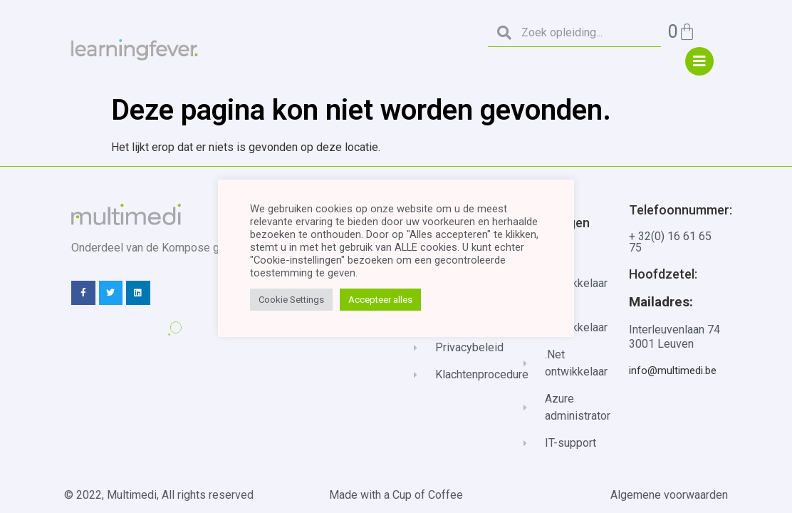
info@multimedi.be (673, 370)
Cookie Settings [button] (291, 299)
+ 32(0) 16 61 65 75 (670, 241)
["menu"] (699, 61)
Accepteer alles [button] (380, 299)
